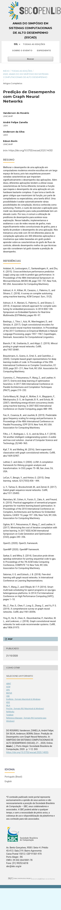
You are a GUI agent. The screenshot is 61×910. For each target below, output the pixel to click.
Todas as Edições (34, 44)
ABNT (8, 684)
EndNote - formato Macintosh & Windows (23, 699)
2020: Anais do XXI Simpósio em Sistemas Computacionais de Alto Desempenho (26, 75)
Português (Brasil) (13, 776)
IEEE (8, 702)
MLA (8, 705)
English (8, 781)
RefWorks (10, 712)
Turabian (9, 715)
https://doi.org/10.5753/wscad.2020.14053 (31, 150)
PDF (10, 639)
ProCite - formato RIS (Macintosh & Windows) (25, 709)
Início (6, 71)
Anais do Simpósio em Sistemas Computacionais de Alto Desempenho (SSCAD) (30, 30)
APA (8, 690)
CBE (8, 696)
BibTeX (9, 693)
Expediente (44, 50)
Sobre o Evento (22, 50)
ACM (8, 687)
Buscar (30, 59)
